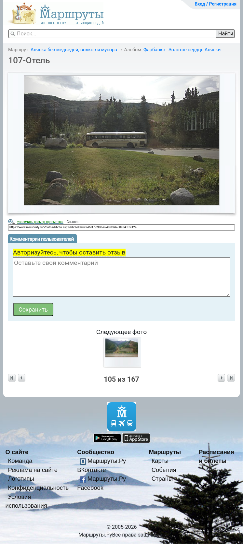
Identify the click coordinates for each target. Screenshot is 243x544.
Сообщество (95, 452)
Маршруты (165, 452)
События (164, 469)
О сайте (17, 452)
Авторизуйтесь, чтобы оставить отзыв (69, 252)
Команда (20, 460)
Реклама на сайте (33, 469)
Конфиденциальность (38, 487)
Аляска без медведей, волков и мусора (74, 50)
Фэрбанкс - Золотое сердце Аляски (182, 50)
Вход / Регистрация (215, 3)
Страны (162, 478)
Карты (160, 460)
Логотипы (21, 478)
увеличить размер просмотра (40, 222)
